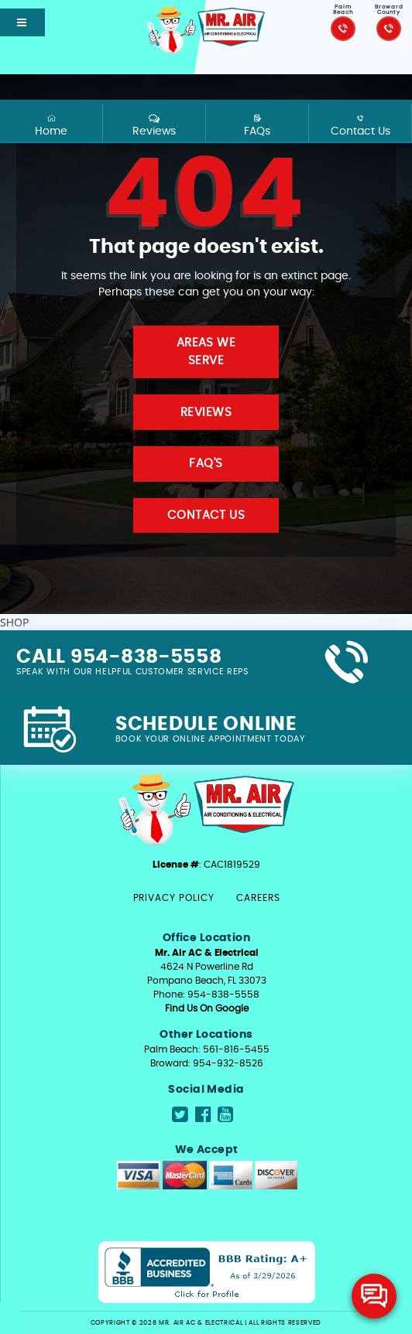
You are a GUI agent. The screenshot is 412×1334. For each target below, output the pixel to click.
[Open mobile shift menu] (22, 22)
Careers (258, 897)
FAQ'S (205, 463)
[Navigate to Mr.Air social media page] (180, 1115)
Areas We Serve (206, 352)
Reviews (154, 125)
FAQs (257, 125)
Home (51, 125)
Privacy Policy (174, 897)
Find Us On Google (207, 1008)
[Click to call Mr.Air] (343, 28)
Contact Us (360, 125)
